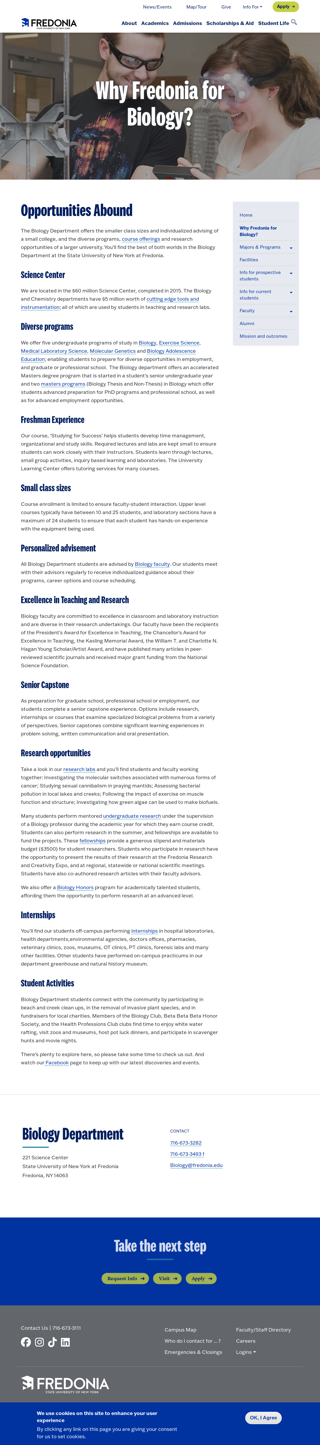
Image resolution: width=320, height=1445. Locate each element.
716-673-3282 (186, 1143)
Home (246, 215)
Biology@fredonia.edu (196, 1165)
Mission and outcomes (263, 336)
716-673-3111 (66, 1326)
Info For (251, 7)
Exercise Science (179, 342)
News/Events (157, 7)
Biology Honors (75, 887)
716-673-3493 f (187, 1154)
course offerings (141, 239)
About (112, 23)
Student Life (271, 23)
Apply (283, 6)
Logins (244, 1350)
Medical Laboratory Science (54, 351)
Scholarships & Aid (224, 23)
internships (144, 931)
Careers (246, 1339)
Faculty (247, 310)
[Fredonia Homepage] (49, 22)
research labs (79, 769)
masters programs (63, 384)
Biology (147, 342)
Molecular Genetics (113, 351)
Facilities (249, 259)
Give (226, 7)
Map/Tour (196, 7)
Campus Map (180, 1328)
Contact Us (34, 1326)
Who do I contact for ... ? (193, 1339)
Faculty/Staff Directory (263, 1328)
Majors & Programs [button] (260, 247)
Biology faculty (152, 564)
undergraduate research (132, 816)
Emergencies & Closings (193, 1350)
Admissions (177, 23)
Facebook (56, 1062)
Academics (141, 23)
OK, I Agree (263, 1418)
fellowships (92, 840)
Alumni (247, 323)
